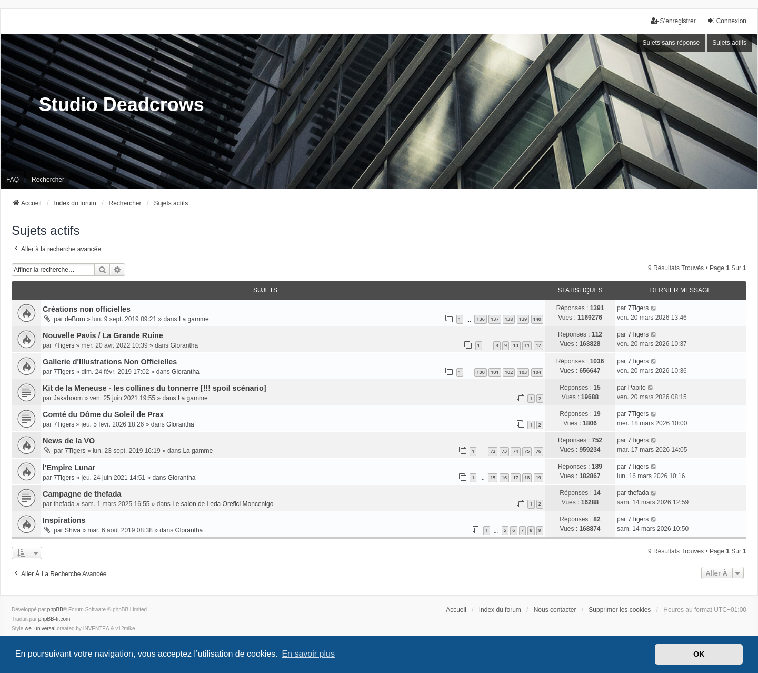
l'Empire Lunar (69, 467)
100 (480, 372)
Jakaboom (68, 398)
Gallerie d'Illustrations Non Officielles (110, 362)
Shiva (73, 530)
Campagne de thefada (82, 494)
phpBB (55, 609)
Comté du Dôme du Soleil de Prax (103, 414)
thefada (64, 504)
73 (504, 451)
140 (537, 318)
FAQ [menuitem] (12, 179)
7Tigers (638, 308)
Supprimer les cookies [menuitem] (620, 609)
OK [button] (699, 654)
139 (523, 318)
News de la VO (69, 441)
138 (509, 318)
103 (523, 372)
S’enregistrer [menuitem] (673, 21)
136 (480, 318)
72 (492, 451)
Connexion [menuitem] (726, 21)
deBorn (75, 319)
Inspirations (64, 520)
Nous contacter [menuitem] (555, 609)
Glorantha (184, 345)
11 (527, 345)
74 (515, 451)
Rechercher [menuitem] (48, 179)
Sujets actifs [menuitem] (729, 42)
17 (515, 477)
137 (494, 318)
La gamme (194, 319)
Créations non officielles (87, 309)
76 (538, 451)
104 (537, 372)
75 (527, 451)
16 (504, 477)
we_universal (40, 628)
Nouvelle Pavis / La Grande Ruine (103, 335)
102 (509, 372)
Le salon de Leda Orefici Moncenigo (222, 504)
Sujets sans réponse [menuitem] (671, 42)
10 (515, 345)
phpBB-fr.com (54, 619)
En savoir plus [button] (308, 653)
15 (492, 477)
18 (527, 477)
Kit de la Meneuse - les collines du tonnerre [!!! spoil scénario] (154, 388)
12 (538, 345)
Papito (637, 387)
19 (538, 477)
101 (494, 372)
